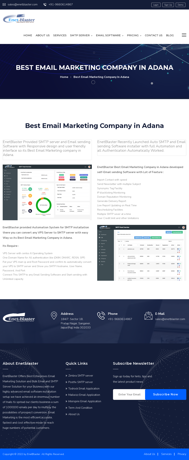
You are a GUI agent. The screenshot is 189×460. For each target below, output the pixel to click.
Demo (180, 4)
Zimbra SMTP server (80, 375)
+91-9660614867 (58, 4)
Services (60, 35)
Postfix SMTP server (80, 382)
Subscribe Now (169, 394)
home (64, 77)
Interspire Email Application (84, 401)
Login (156, 4)
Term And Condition (80, 408)
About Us (43, 35)
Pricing (133, 35)
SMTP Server (80, 35)
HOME (27, 35)
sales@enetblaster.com (20, 4)
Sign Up (168, 4)
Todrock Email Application (84, 388)
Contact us (153, 35)
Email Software (108, 35)
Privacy (182, 454)
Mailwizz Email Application (84, 395)
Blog (170, 35)
